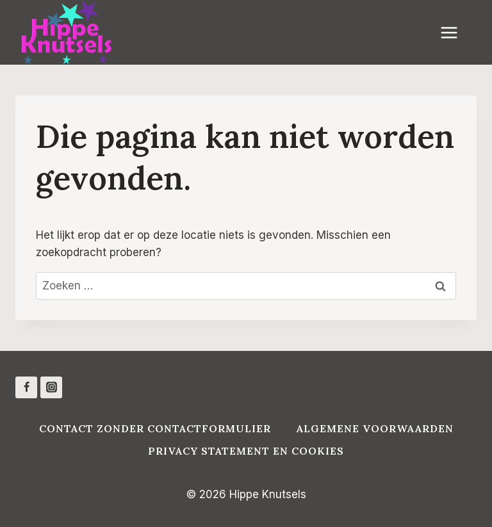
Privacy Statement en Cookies (246, 450)
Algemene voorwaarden (375, 428)
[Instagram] (51, 387)
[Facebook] (26, 387)
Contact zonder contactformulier (155, 428)
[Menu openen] (455, 32)
